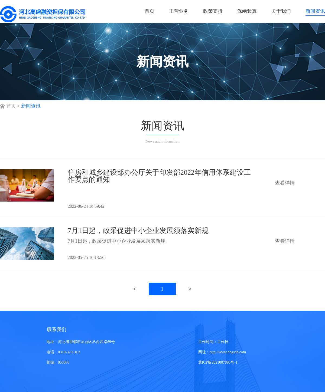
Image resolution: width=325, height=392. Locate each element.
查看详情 (285, 183)
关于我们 (281, 11)
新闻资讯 (315, 11)
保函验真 (247, 11)
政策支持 (213, 11)
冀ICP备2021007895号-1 (218, 362)
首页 (149, 11)
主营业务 (178, 11)
